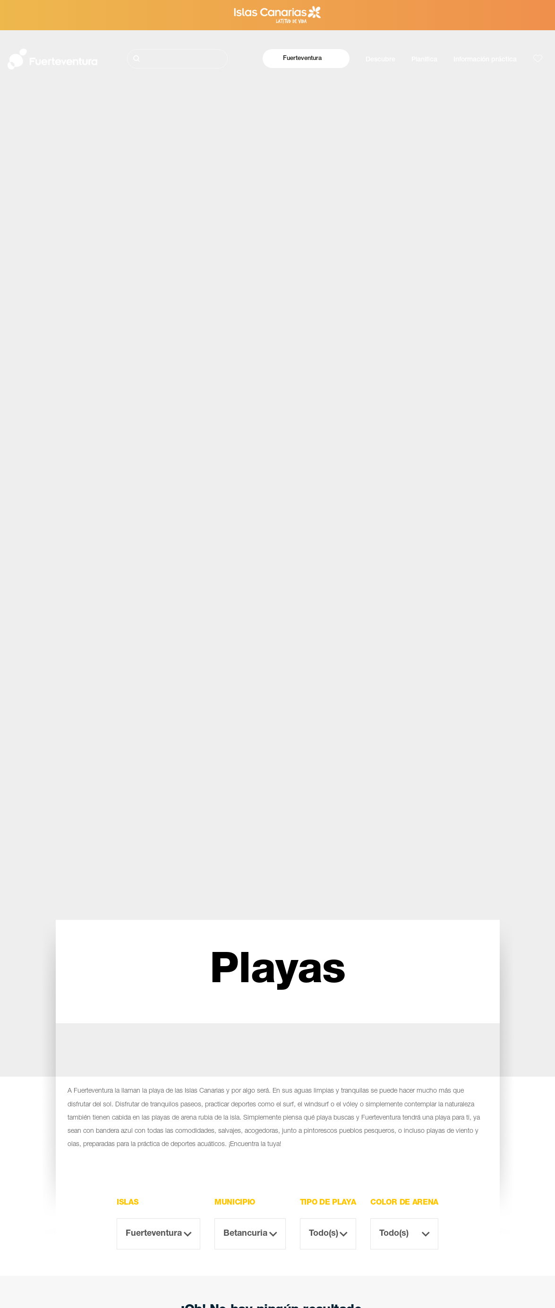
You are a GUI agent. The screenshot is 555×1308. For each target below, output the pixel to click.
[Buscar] (177, 58)
